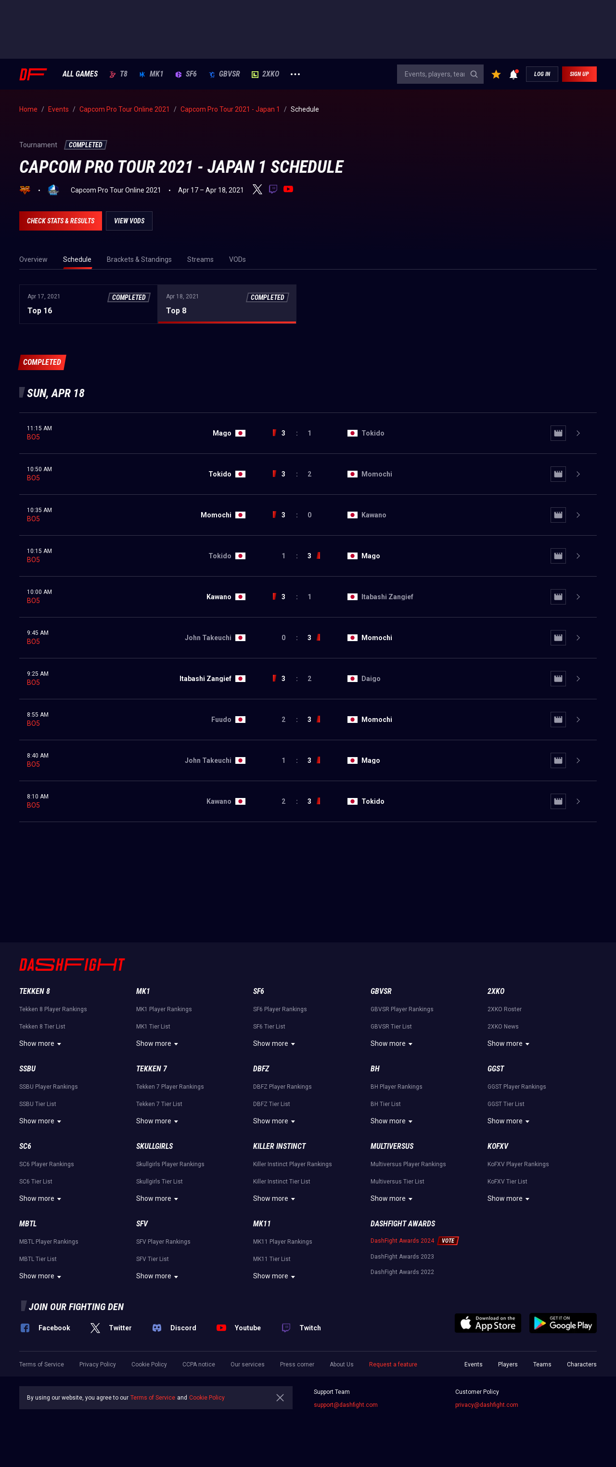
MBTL (28, 1223)
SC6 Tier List (35, 1181)
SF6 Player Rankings (280, 1009)
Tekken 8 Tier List (42, 1026)
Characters (582, 1364)
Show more (41, 1044)
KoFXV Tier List (507, 1181)
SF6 (186, 74)
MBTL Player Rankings (48, 1241)
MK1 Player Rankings (164, 1009)
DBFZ (261, 1068)
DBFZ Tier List (271, 1104)
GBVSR (224, 74)
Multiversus (392, 1146)
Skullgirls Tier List (159, 1181)
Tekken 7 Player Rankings (170, 1086)
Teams (542, 1364)
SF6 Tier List (269, 1026)
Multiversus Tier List (397, 1181)
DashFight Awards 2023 (402, 1256)
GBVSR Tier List (391, 1026)
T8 (118, 74)
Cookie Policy (149, 1364)
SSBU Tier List (37, 1104)
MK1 (151, 74)
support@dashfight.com (346, 1405)
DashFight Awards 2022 (402, 1272)
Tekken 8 (34, 991)
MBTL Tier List (38, 1259)
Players (508, 1364)
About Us (342, 1364)
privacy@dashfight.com (486, 1405)
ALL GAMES (80, 74)
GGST (496, 1068)
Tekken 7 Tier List (159, 1104)
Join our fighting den (76, 1307)
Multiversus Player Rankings (408, 1164)
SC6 (25, 1146)
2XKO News (503, 1026)
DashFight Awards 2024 (402, 1240)
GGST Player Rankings (517, 1086)
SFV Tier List (152, 1259)
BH (375, 1068)
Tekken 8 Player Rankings (53, 1009)
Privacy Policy (97, 1364)
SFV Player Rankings (163, 1241)
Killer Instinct (279, 1146)
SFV (142, 1223)
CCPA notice (198, 1364)
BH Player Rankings (397, 1086)
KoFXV (498, 1146)
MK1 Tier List (153, 1026)
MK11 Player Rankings (282, 1241)
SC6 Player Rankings (46, 1164)
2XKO (265, 74)
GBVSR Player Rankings (402, 1009)
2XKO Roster (505, 1009)
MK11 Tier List (272, 1259)
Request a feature (393, 1364)
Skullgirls (154, 1146)
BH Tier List (386, 1104)
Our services (248, 1364)
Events (473, 1364)
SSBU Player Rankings (48, 1086)
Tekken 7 (151, 1068)
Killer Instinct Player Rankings (292, 1164)
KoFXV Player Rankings (518, 1164)
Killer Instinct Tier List (281, 1181)
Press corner (297, 1364)
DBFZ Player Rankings (282, 1086)
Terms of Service (41, 1364)
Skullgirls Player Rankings (170, 1164)
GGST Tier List (506, 1104)
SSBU (27, 1068)
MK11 (262, 1223)
